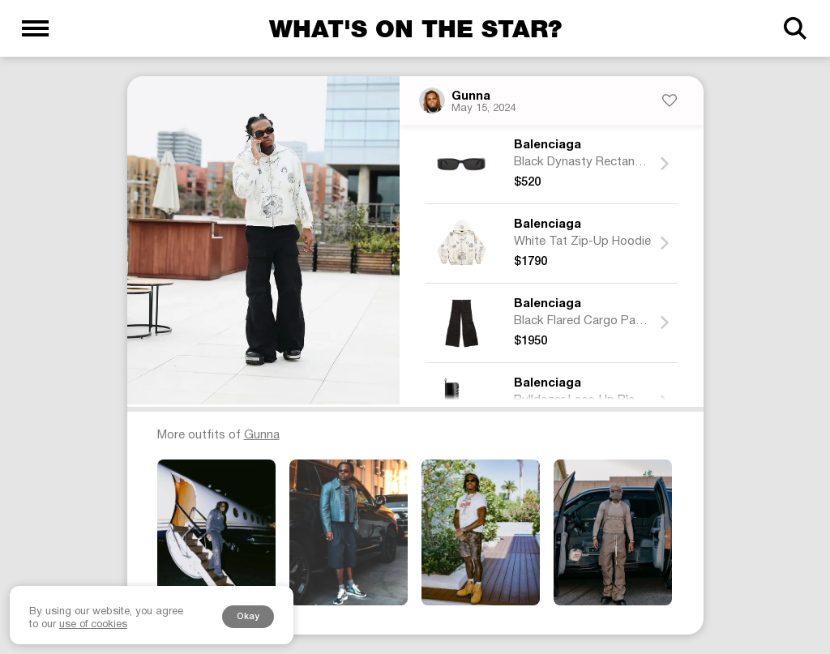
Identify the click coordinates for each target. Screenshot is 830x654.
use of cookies (93, 625)
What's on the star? (415, 28)
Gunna (470, 96)
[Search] (795, 28)
